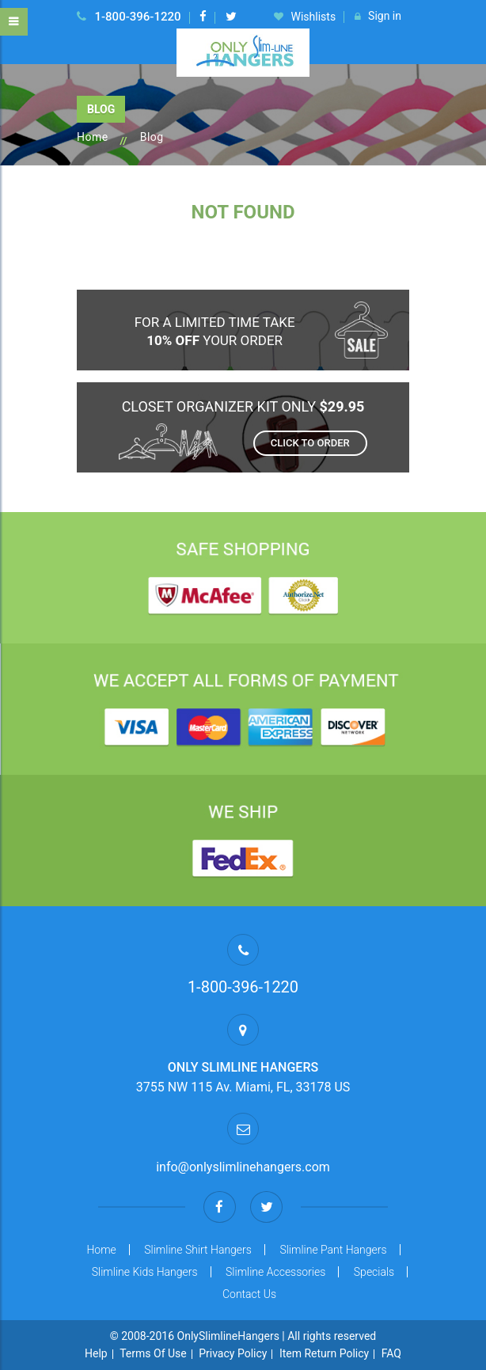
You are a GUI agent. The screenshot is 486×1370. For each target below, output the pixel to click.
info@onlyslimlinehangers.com (243, 1167)
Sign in (378, 16)
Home (92, 137)
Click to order (310, 443)
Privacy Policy (233, 1353)
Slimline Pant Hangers (332, 1249)
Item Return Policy (324, 1353)
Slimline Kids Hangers (145, 1272)
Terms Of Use (153, 1353)
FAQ (391, 1353)
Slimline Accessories (275, 1272)
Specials (374, 1272)
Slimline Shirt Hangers (198, 1249)
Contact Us (249, 1294)
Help (96, 1353)
